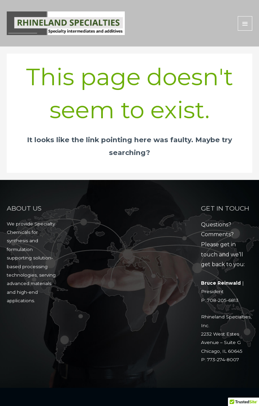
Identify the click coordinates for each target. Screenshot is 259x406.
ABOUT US (24, 208)
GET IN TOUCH (225, 208)
